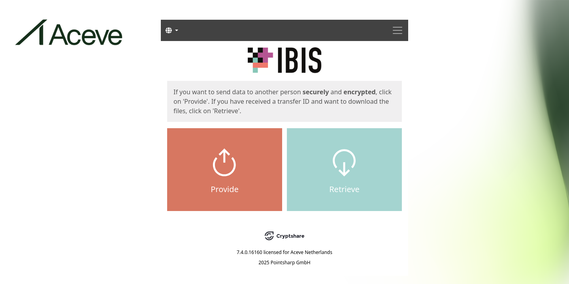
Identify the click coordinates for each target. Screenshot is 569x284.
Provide (225, 189)
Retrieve (344, 189)
